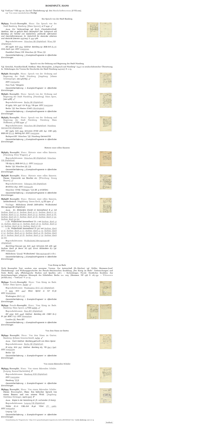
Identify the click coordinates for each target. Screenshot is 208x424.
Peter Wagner (20, 155)
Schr (17, 47)
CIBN (49, 314)
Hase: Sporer (34, 291)
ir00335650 (10, 408)
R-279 (11, 133)
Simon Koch (34, 201)
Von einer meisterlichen (23, 13)
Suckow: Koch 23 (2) (15, 231)
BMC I (10, 316)
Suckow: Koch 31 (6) (47, 214)
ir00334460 (28, 187)
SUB (17, 380)
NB (44, 52)
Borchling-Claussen (14, 246)
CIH (50, 131)
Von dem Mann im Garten (42, 335)
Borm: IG (22, 248)
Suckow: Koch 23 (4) (10, 214)
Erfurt (6, 284)
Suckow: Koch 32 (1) (10, 212)
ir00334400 (10, 250)
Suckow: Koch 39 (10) (10, 219)
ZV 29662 (51, 406)
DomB (20, 253)
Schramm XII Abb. (44, 246)
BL (14, 319)
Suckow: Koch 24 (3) (34, 231)
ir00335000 (48, 105)
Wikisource (108, 275)
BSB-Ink (47, 47)
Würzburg (44, 178)
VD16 (41, 406)
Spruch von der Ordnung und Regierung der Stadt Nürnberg (30, 74)
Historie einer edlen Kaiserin (42, 152)
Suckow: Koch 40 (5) (29, 214)
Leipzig (7, 371)
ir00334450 (38, 163)
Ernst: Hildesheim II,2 (43, 248)
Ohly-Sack (5, 49)
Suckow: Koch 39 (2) (13, 224)
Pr (2, 316)
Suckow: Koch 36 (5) (13, 226)
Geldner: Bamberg (32, 47)
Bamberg (22, 26)
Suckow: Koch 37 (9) (47, 217)
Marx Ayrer (50, 96)
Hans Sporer (34, 26)
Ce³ (23, 105)
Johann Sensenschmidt (23, 338)
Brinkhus (10, 187)
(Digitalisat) (35, 41)
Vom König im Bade (46, 282)
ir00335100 (34, 133)
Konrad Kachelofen (20, 371)
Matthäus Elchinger (12, 397)
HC (7, 47)
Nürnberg (38, 96)
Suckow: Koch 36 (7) (10, 217)
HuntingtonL (38, 108)
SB (35, 52)
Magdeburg (22, 201)
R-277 (25, 163)
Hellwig (18, 133)
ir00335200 (24, 49)
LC (24, 296)
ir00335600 (14, 377)
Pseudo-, (22, 23)
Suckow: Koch (7, 248)
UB (29, 166)
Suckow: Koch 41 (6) (34, 233)
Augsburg (43, 76)
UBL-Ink (25, 406)
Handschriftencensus (62, 10)
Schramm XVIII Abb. (34, 131)
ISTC (17, 49)
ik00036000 (11, 293)
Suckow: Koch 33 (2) (29, 212)
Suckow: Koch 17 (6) (32, 226)
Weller (8, 406)
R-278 (54, 47)
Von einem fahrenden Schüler (42, 368)
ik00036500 (27, 316)
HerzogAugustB (43, 253)
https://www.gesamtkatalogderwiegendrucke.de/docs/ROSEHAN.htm (51, 420)
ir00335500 (10, 349)
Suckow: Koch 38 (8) (29, 217)
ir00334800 (14, 82)
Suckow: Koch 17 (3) (47, 212)
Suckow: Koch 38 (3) (32, 224)
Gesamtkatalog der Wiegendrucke (17, 420)
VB (32, 105)
